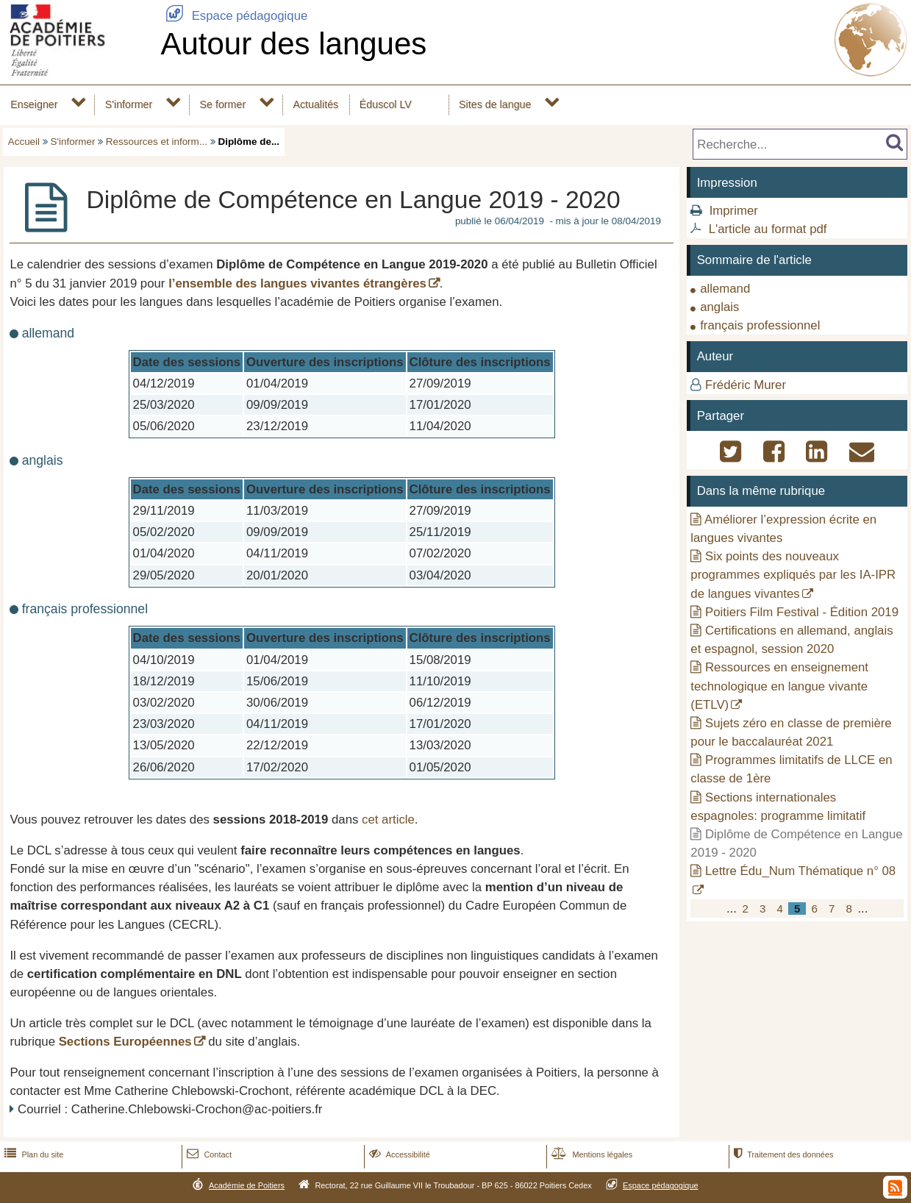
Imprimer (734, 211)
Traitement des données (782, 1154)
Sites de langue (495, 104)
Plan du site (32, 1154)
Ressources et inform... (156, 141)
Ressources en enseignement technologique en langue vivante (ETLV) (779, 685)
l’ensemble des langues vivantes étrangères (297, 283)
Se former (223, 104)
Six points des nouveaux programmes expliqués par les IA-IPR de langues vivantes (793, 574)
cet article (388, 820)
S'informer (129, 104)
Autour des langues (293, 43)
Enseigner (33, 104)
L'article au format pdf (768, 229)
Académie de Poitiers (247, 1185)
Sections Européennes (125, 1042)
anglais (719, 307)
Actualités (315, 104)
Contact (208, 1154)
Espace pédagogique (233, 16)
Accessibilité (398, 1154)
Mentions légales (590, 1154)
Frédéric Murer (745, 385)
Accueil (24, 141)
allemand (725, 289)
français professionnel (760, 325)
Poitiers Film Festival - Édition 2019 (802, 612)
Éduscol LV (386, 104)
